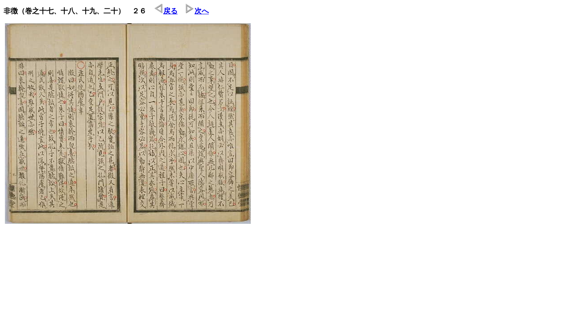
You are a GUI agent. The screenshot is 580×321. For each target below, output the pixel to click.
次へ (197, 11)
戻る (166, 11)
